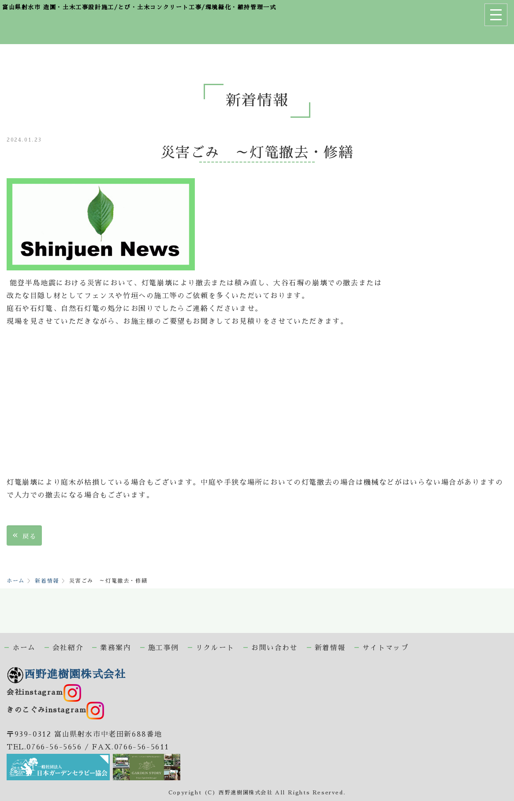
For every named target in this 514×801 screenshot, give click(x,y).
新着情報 (47, 581)
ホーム (16, 581)
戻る (24, 535)
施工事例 (163, 647)
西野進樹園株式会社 (66, 674)
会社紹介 (67, 647)
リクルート (215, 647)
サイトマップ (385, 647)
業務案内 (115, 647)
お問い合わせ (274, 647)
